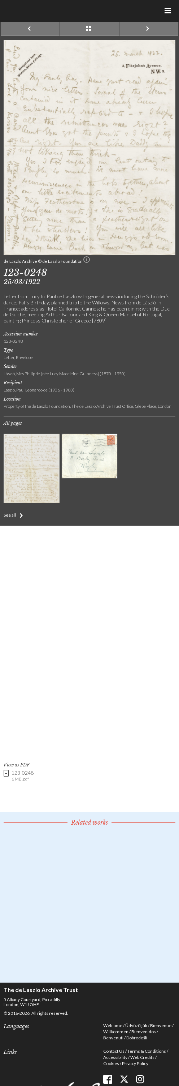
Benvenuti (113, 1037)
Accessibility (115, 1057)
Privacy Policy (135, 1063)
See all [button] (10, 515)
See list (89, 29)
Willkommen (115, 1031)
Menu (168, 11)
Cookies (111, 1063)
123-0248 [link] (23, 776)
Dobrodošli (136, 1037)
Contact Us (114, 1051)
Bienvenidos (143, 1031)
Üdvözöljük (136, 1025)
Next (148, 29)
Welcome (112, 1025)
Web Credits (142, 1057)
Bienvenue (160, 1025)
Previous (30, 29)
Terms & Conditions (146, 1051)
